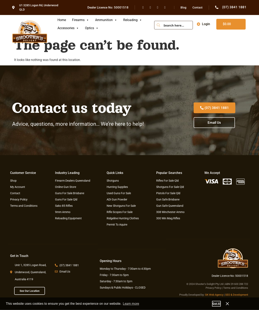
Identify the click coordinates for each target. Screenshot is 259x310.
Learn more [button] (131, 304)
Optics (92, 28)
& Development (239, 294)
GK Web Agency (214, 294)
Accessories (68, 28)
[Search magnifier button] (158, 25)
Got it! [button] (216, 303)
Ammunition (106, 20)
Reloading (132, 20)
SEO (227, 294)
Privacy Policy (213, 287)
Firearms (80, 20)
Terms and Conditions (235, 287)
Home (61, 20)
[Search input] (176, 25)
